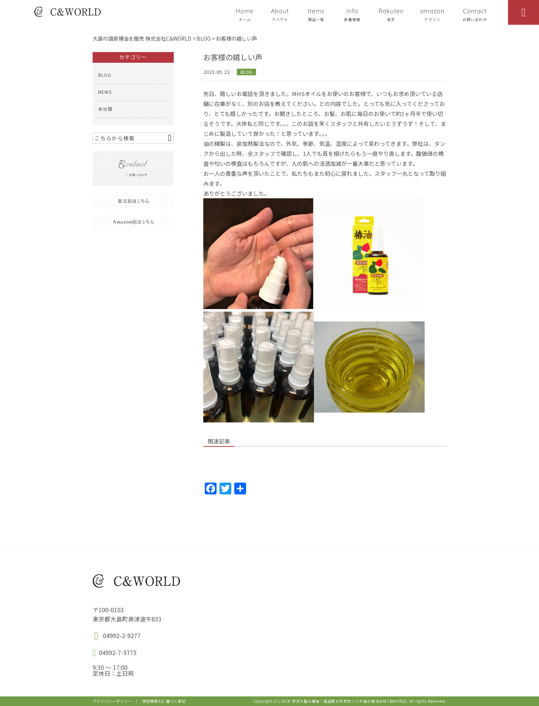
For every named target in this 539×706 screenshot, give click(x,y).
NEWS (105, 92)
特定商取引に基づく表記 (164, 701)
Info (352, 14)
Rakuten (391, 14)
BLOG (246, 72)
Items (316, 14)
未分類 (105, 109)
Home (245, 14)
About (280, 14)
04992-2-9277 (122, 635)
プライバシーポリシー (112, 701)
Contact (475, 14)
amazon (432, 14)
